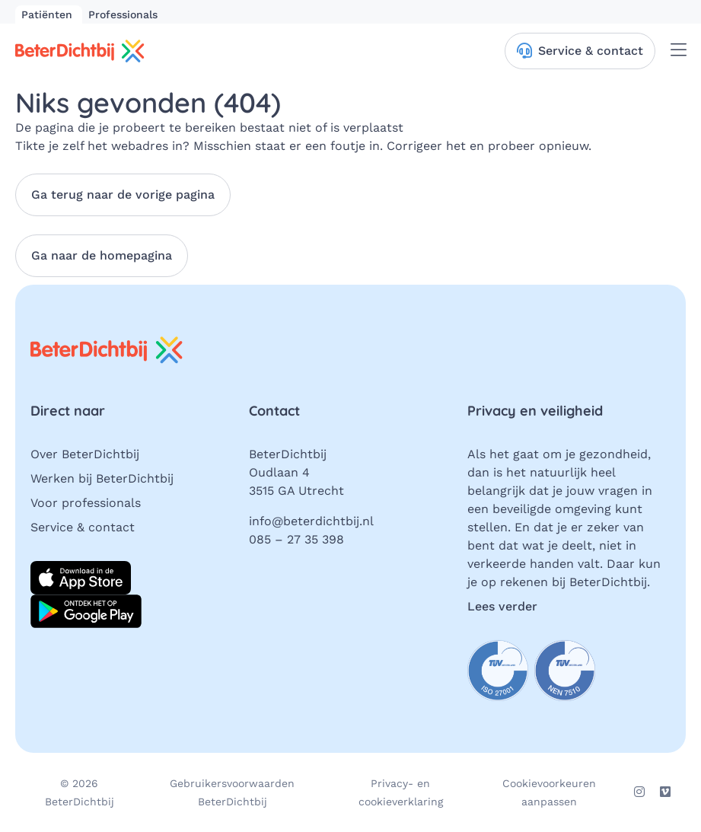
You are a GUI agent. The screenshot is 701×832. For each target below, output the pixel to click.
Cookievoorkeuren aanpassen (549, 792)
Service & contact (82, 527)
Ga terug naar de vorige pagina (123, 194)
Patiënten (48, 14)
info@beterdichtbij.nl (311, 521)
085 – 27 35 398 (296, 539)
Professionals (123, 14)
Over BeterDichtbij (84, 454)
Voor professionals (85, 503)
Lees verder (502, 606)
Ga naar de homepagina (101, 255)
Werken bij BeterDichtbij (102, 478)
